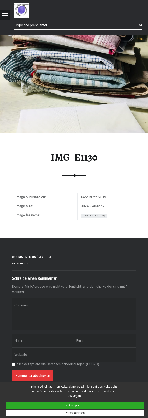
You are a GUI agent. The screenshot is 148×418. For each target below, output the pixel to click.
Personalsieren (75, 413)
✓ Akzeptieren (74, 405)
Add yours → (20, 263)
